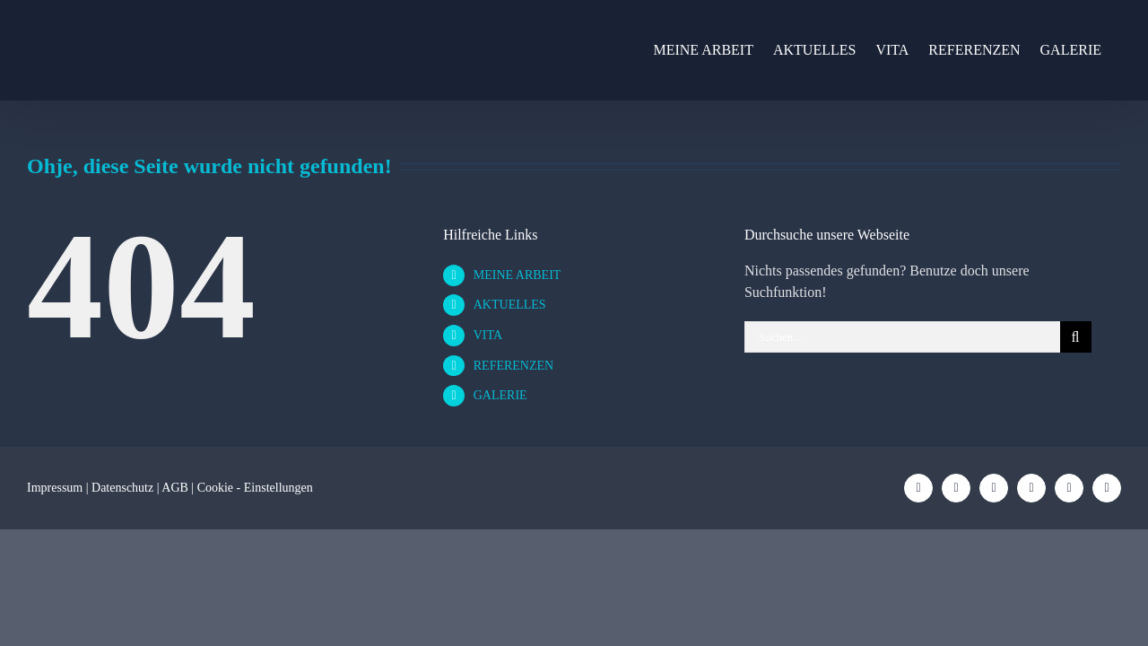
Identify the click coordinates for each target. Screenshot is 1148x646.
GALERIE (500, 395)
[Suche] (1075, 337)
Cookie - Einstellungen (255, 487)
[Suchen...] (902, 337)
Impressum (55, 487)
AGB (174, 487)
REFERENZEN (513, 365)
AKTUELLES (510, 304)
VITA (488, 335)
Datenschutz (122, 487)
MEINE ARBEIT (517, 275)
